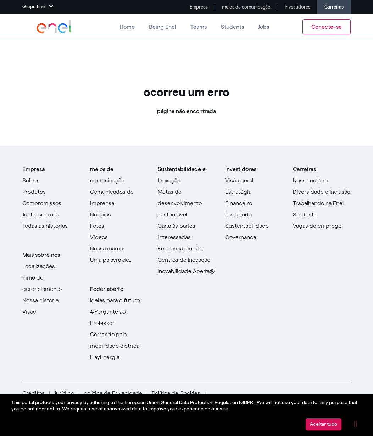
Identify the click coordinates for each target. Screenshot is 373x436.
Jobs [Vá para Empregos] (263, 26)
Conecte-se (326, 26)
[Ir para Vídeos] (119, 237)
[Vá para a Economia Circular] (187, 248)
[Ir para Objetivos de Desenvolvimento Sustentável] (187, 203)
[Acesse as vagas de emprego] (322, 226)
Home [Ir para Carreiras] (127, 26)
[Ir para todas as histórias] (51, 226)
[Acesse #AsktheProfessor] (119, 317)
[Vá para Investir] (254, 214)
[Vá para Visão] (51, 312)
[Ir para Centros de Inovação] (187, 260)
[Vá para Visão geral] (254, 180)
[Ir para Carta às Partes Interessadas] (187, 231)
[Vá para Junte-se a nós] (51, 214)
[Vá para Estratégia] (254, 192)
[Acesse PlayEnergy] (119, 357)
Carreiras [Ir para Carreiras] (334, 7)
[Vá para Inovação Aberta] (187, 271)
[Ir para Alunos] (322, 214)
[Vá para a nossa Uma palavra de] (119, 260)
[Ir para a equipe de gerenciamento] (51, 283)
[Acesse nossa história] (51, 300)
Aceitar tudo (323, 424)
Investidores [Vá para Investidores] (297, 7)
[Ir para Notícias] (119, 214)
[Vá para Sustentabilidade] (254, 226)
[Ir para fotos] (119, 226)
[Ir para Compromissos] (51, 203)
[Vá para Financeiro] (254, 203)
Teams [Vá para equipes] (198, 26)
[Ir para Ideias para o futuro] (119, 300)
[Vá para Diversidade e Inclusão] (322, 192)
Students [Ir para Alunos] (232, 26)
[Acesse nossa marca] (119, 248)
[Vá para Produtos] (51, 192)
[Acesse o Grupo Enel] (54, 26)
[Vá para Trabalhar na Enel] (322, 203)
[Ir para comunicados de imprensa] (119, 197)
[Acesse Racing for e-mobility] (119, 340)
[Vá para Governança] (254, 237)
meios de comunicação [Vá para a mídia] (246, 7)
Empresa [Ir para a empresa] (198, 7)
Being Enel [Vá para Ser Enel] (162, 26)
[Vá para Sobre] (51, 180)
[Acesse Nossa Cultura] (322, 180)
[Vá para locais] (51, 266)
